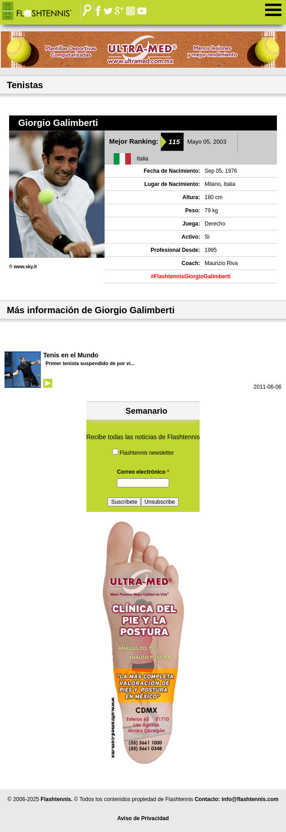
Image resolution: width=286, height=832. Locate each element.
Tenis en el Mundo (70, 355)
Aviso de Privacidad (143, 818)
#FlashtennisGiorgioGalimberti (191, 276)
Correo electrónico (143, 472)
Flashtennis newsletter (147, 453)
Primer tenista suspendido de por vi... (90, 363)
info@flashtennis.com (250, 799)
